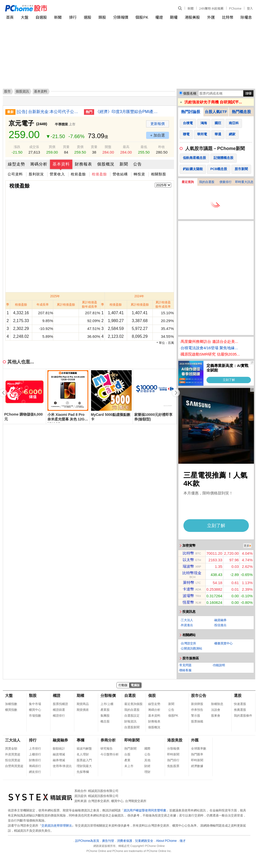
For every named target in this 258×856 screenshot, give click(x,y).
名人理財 (83, 754)
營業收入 (57, 174)
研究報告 (106, 748)
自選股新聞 (132, 727)
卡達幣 (188, 589)
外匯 (211, 17)
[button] (176, 393)
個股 (152, 695)
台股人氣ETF (216, 111)
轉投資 (139, 174)
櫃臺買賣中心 (223, 643)
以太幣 (188, 559)
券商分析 (108, 740)
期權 (174, 17)
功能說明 (219, 665)
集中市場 (35, 704)
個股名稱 (189, 93)
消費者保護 (124, 841)
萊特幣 (188, 582)
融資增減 (59, 754)
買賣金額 (11, 748)
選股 (87, 17)
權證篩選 (59, 710)
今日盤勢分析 (109, 754)
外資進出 (187, 625)
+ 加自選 (157, 135)
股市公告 (198, 695)
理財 (147, 772)
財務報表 (83, 164)
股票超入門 (84, 760)
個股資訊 (22, 91)
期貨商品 (83, 704)
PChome (235, 8)
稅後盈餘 (99, 174)
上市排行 (35, 748)
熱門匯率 (197, 754)
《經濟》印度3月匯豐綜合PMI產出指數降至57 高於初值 (127, 111)
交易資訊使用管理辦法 (56, 825)
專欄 (80, 740)
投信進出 (220, 625)
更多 (246, 545)
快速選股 (240, 704)
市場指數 (35, 715)
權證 (159, 17)
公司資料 (15, 174)
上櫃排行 (35, 754)
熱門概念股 (241, 111)
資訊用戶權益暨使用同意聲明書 (145, 810)
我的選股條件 (243, 715)
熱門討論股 (190, 111)
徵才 (183, 841)
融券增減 (59, 760)
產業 (127, 760)
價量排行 (225, 182)
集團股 (105, 715)
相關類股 (158, 174)
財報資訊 (130, 721)
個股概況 (105, 164)
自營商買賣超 (14, 766)
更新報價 (157, 124)
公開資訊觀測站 (191, 648)
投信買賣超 (12, 760)
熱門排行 (173, 760)
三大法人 (187, 620)
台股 (127, 754)
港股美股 (192, 17)
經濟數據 (197, 766)
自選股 (41, 17)
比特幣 (227, 17)
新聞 (190, 8)
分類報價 (120, 17)
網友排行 (35, 772)
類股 (102, 17)
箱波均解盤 (84, 748)
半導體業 (61, 124)
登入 (250, 8)
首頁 (10, 17)
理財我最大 (84, 766)
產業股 (105, 710)
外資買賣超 (12, 754)
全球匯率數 (198, 748)
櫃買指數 (11, 710)
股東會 (215, 715)
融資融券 (220, 620)
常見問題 (185, 665)
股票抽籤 (197, 721)
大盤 (24, 17)
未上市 (128, 766)
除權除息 (217, 704)
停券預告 (197, 710)
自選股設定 (132, 715)
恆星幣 (188, 602)
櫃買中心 (35, 710)
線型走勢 (16, 164)
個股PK (141, 17)
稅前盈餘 (78, 174)
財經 (147, 766)
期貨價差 (83, 710)
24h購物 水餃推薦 (211, 8)
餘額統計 (59, 748)
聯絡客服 (185, 670)
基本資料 (61, 164)
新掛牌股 (197, 704)
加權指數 (11, 704)
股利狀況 (36, 174)
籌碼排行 (35, 766)
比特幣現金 (191, 573)
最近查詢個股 (133, 704)
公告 (137, 164)
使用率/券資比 (62, 766)
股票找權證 (60, 704)
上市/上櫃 (106, 704)
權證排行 (59, 715)
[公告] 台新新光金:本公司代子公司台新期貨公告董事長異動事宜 (48, 111)
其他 (147, 760)
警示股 (195, 715)
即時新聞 (132, 740)
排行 (73, 17)
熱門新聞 (130, 748)
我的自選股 (206, 182)
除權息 (246, 17)
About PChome (166, 841)
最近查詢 (188, 182)
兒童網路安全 (144, 841)
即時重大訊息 (244, 182)
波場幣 (188, 595)
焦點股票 (173, 766)
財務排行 (35, 760)
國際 (147, 748)
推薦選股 (240, 710)
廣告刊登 (108, 841)
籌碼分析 (38, 164)
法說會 (215, 710)
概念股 (105, 721)
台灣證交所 (188, 643)
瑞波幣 (188, 566)
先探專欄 (83, 772)
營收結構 (120, 174)
